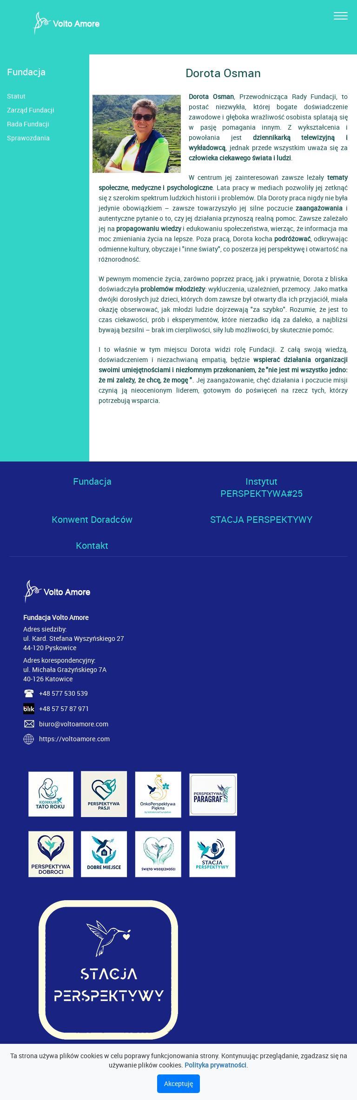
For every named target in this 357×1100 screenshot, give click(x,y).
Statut (16, 96)
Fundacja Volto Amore (55, 617)
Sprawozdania (28, 137)
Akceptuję (178, 1083)
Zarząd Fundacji (30, 109)
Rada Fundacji (28, 123)
